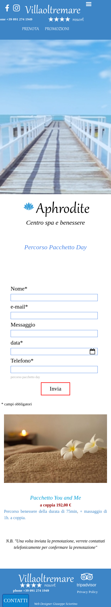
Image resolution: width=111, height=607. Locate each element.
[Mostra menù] (89, 4)
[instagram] (16, 8)
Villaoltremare (52, 10)
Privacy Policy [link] (87, 592)
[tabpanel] (81, 20)
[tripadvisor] (86, 576)
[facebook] (7, 8)
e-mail (19, 307)
